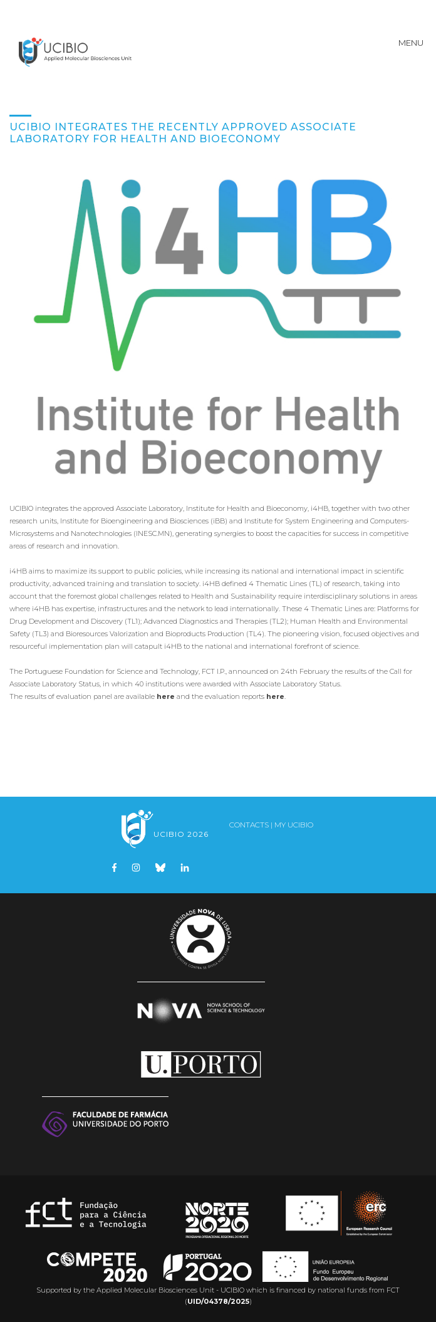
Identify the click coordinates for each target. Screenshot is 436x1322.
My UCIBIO (293, 824)
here (166, 696)
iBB (219, 521)
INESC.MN (153, 533)
